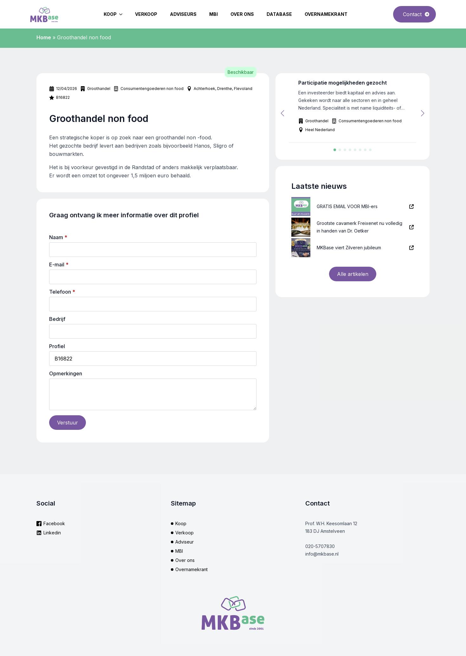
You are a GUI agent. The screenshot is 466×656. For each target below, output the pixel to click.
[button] (282, 113)
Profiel (57, 346)
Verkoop (146, 14)
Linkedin (52, 532)
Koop (110, 14)
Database (279, 14)
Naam (58, 237)
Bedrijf (57, 319)
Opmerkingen (65, 373)
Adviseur (184, 542)
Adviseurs (183, 14)
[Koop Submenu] (123, 14)
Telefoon (62, 291)
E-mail (58, 264)
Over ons (242, 14)
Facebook (54, 523)
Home (43, 37)
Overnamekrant (326, 14)
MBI (213, 14)
